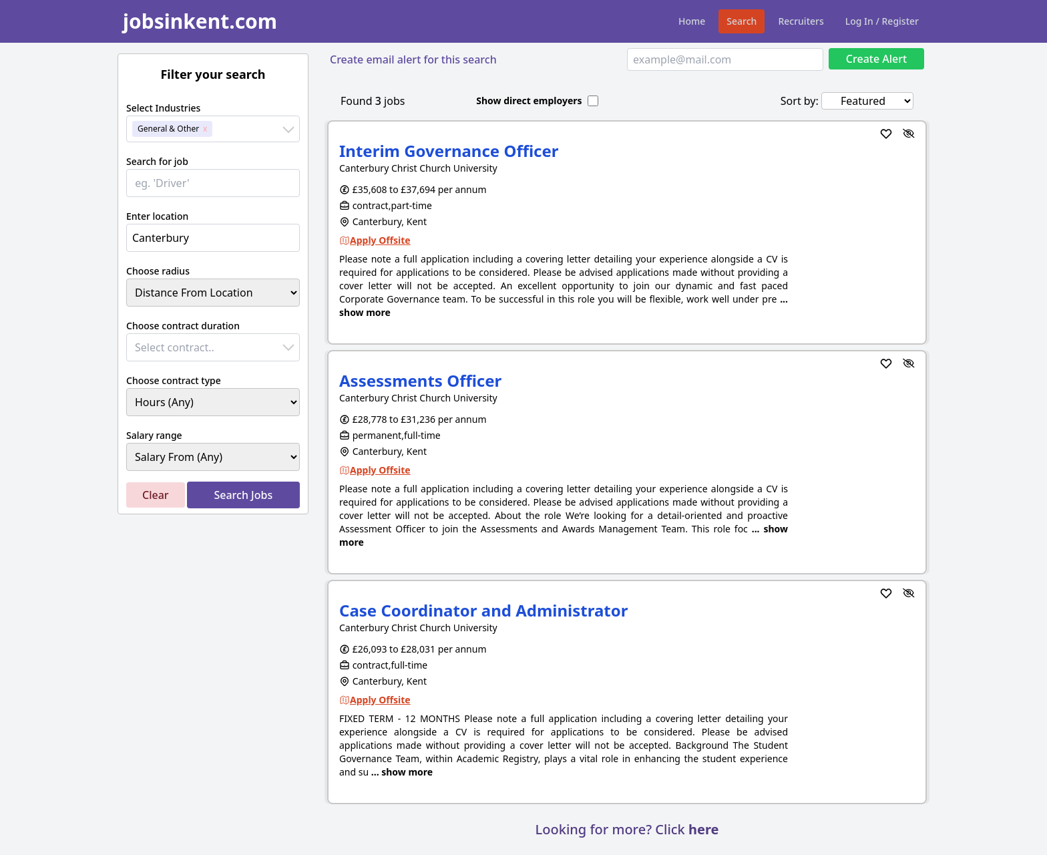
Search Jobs (243, 495)
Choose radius (158, 271)
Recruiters (800, 21)
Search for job (157, 161)
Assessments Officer (420, 380)
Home (691, 21)
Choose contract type (173, 380)
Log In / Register (882, 21)
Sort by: (800, 101)
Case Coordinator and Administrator (483, 610)
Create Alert (876, 58)
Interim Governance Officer (449, 151)
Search (741, 21)
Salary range (154, 435)
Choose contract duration (183, 325)
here (703, 829)
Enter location (157, 216)
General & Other (168, 128)
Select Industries (163, 108)
